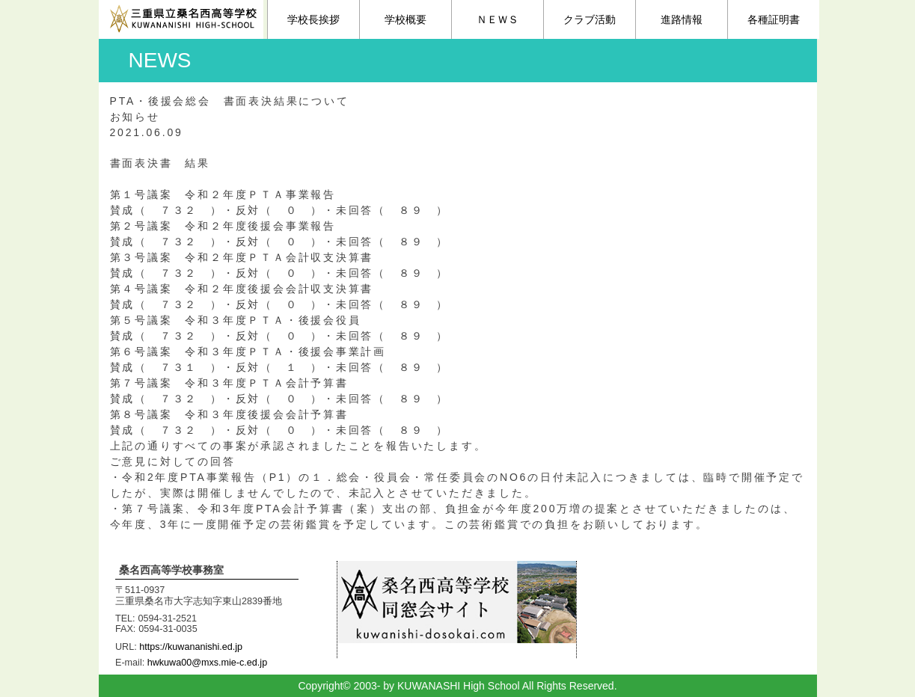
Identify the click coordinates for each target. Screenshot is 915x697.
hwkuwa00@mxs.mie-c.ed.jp (207, 662)
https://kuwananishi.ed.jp (190, 647)
